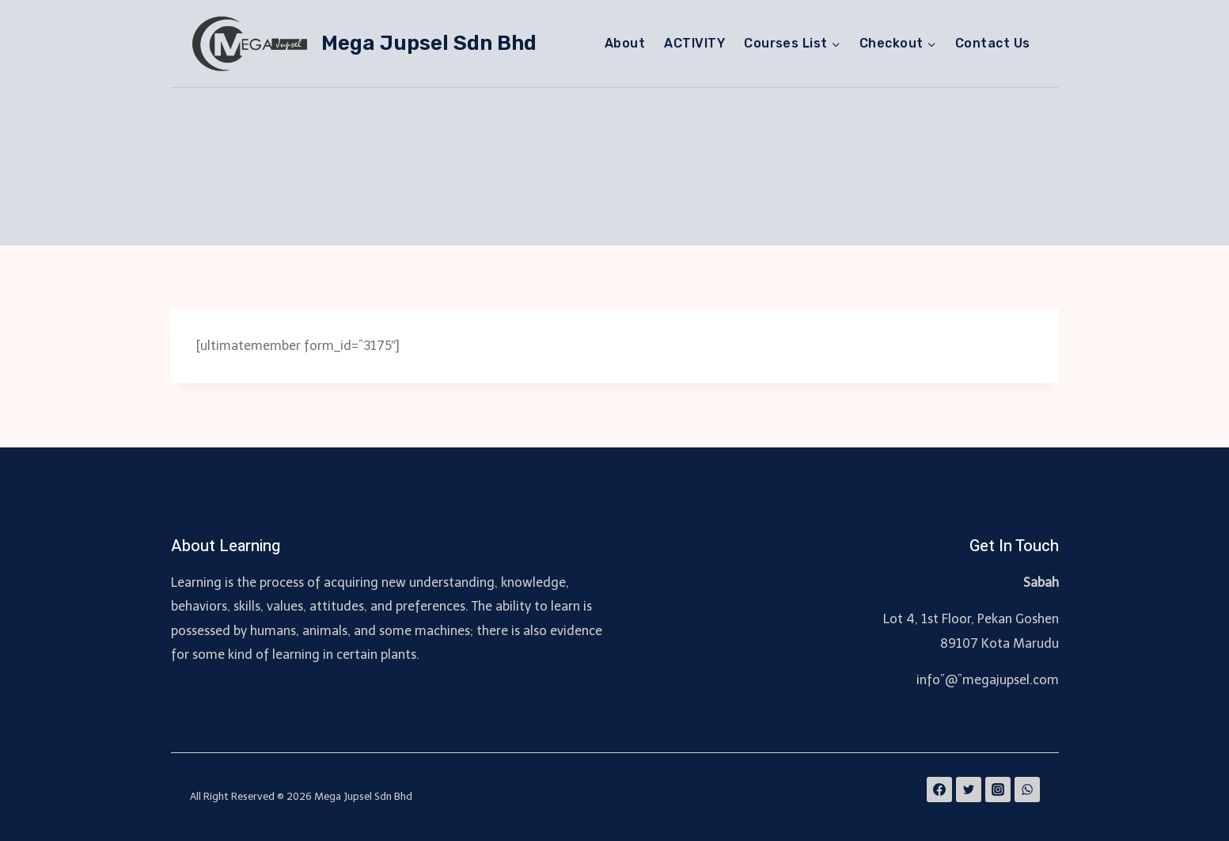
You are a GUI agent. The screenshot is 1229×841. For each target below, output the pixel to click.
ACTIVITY (694, 43)
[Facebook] (939, 789)
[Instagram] (998, 789)
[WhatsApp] (1027, 789)
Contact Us (992, 43)
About (625, 43)
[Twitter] (968, 789)
